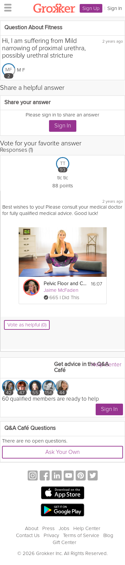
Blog (108, 535)
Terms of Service (81, 535)
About (31, 528)
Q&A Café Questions (30, 428)
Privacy (51, 535)
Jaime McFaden (61, 290)
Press (48, 528)
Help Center (106, 364)
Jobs (64, 528)
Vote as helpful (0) (26, 325)
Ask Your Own (62, 452)
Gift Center (64, 542)
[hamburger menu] (6, 7)
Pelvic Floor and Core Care (65, 283)
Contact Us (28, 535)
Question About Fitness (33, 28)
